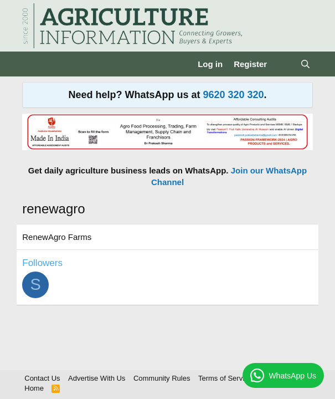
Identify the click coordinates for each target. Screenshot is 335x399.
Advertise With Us (96, 378)
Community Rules (161, 378)
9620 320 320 (233, 94)
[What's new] (283, 64)
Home (34, 388)
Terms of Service (225, 378)
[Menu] (32, 64)
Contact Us (42, 378)
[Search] (305, 64)
